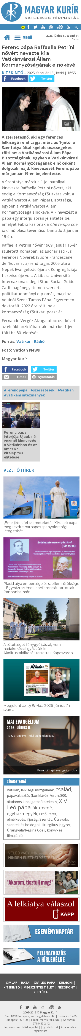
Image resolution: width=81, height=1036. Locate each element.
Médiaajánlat (30, 1027)
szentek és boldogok (24, 824)
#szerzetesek (42, 390)
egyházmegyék (22, 814)
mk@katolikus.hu (50, 1020)
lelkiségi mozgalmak (37, 790)
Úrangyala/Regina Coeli (26, 830)
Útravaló (61, 819)
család (63, 789)
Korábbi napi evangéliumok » (57, 770)
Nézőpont (66, 987)
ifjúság (32, 819)
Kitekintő (12, 72)
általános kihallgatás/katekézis (32, 801)
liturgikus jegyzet (56, 824)
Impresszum (12, 1027)
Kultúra (40, 992)
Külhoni (66, 982)
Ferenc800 (57, 795)
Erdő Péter (47, 814)
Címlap (11, 982)
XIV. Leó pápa (44, 982)
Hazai (25, 982)
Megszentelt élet (39, 987)
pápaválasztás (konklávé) (27, 795)
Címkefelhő (16, 781)
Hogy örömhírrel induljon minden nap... (31, 728)
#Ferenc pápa (15, 390)
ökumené (42, 808)
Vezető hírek (18, 470)
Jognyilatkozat (49, 1027)
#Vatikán (65, 390)
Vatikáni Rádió (30, 341)
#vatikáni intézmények (24, 395)
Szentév (46, 819)
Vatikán (13, 790)
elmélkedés (16, 819)
